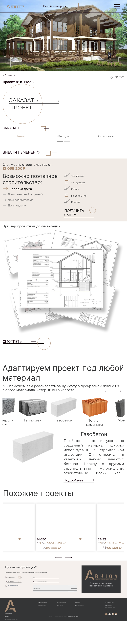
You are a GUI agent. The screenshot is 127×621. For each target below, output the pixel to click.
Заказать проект (25, 104)
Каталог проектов (61, 602)
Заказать (24, 128)
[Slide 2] (68, 68)
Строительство (42, 605)
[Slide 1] (59, 68)
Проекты (10, 75)
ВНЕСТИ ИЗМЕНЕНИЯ (27, 152)
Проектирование (43, 602)
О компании (60, 605)
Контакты (77, 602)
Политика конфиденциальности (11, 619)
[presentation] (108, 390)
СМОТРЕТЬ (23, 342)
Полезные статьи (79, 605)
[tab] (33, 189)
